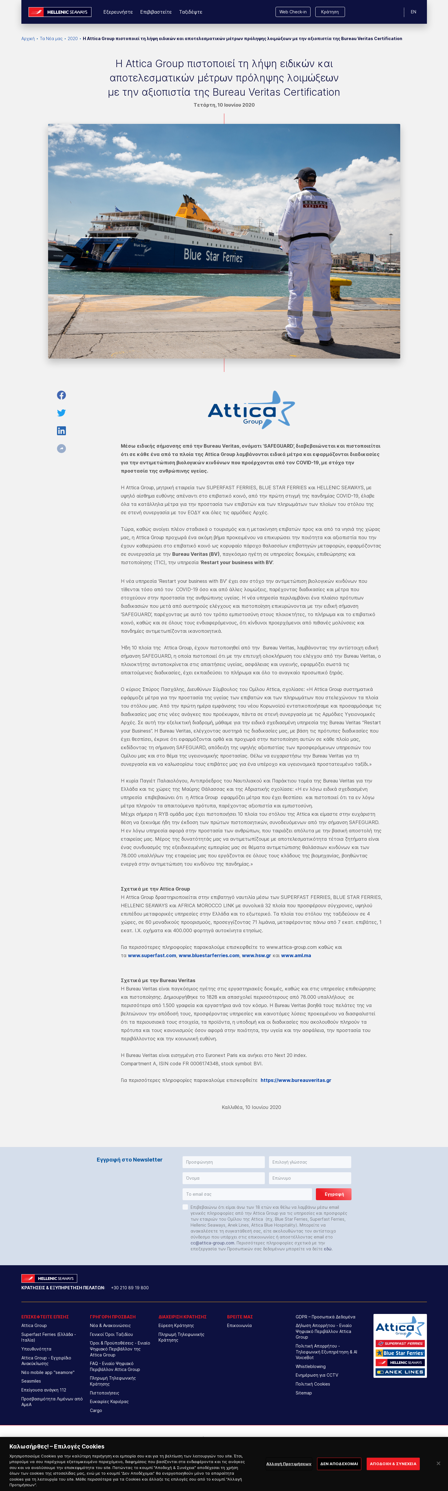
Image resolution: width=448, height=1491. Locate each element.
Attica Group (34, 1325)
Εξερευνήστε (118, 12)
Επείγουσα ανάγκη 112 (43, 1389)
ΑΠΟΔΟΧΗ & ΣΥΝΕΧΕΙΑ (393, 1482)
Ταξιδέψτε (190, 12)
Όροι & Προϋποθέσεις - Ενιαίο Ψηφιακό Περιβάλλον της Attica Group (120, 1348)
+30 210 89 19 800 (130, 1287)
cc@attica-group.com (212, 1242)
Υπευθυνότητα (36, 1348)
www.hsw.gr (256, 955)
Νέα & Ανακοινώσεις (110, 1325)
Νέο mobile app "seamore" (48, 1372)
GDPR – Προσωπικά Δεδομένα (325, 1316)
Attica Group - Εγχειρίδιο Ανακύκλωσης (46, 1360)
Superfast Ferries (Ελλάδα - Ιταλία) (48, 1337)
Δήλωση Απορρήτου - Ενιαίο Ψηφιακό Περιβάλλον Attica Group (324, 1331)
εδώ (328, 1248)
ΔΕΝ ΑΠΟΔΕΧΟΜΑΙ (339, 1482)
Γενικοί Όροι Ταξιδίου (111, 1334)
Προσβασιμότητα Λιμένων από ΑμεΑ (52, 1401)
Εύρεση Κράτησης (176, 1325)
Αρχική (28, 38)
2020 (73, 38)
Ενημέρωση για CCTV (317, 1375)
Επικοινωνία (239, 1325)
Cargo (96, 1410)
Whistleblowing (311, 1366)
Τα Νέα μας (51, 38)
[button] (224, 1162)
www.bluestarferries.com (209, 955)
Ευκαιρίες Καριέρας (109, 1401)
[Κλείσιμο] (438, 1482)
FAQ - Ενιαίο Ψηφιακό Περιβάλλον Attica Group (115, 1366)
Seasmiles (31, 1380)
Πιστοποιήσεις (104, 1392)
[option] (174, 1443)
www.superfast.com (152, 955)
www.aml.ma (296, 955)
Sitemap (304, 1392)
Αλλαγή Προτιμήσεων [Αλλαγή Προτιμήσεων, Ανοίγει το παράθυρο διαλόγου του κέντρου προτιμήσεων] (288, 1482)
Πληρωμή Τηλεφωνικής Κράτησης (113, 1380)
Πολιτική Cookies (313, 1383)
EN (413, 11)
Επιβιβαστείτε (156, 12)
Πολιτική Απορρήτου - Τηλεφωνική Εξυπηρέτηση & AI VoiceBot (326, 1351)
